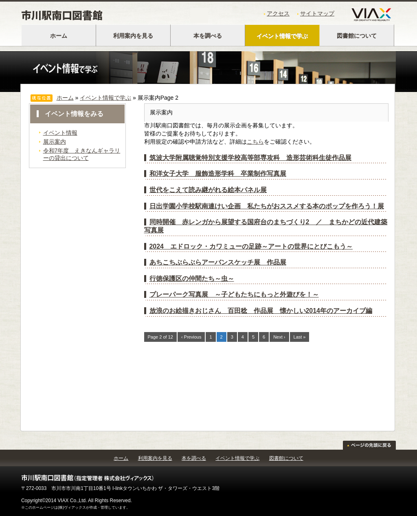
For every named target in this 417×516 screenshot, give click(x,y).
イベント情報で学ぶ (282, 36)
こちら (255, 141)
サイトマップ (317, 13)
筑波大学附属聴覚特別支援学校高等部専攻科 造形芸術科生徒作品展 (250, 157)
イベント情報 (60, 132)
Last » (300, 337)
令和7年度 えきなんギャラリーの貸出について (82, 154)
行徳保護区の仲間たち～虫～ (191, 278)
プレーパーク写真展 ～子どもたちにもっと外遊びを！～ (234, 294)
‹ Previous (191, 337)
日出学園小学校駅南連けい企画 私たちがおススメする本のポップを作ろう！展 (266, 206)
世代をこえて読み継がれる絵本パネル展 (208, 189)
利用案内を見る (133, 36)
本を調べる (207, 36)
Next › (279, 337)
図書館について (357, 36)
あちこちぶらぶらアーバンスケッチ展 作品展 (217, 262)
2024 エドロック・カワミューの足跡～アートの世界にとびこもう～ (251, 246)
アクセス (278, 13)
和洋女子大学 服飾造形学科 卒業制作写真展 (217, 173)
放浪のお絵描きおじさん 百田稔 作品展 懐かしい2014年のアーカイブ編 (261, 310)
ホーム (58, 36)
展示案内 (54, 141)
